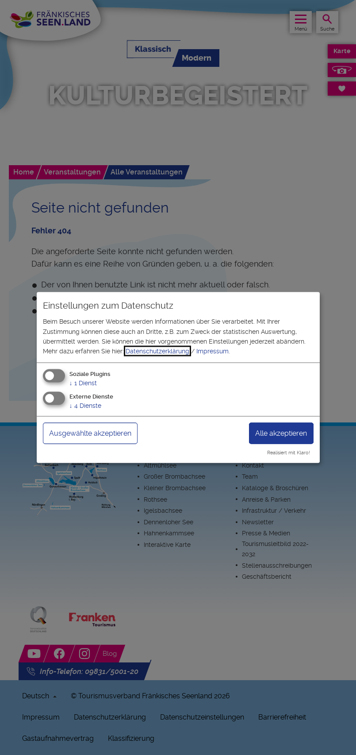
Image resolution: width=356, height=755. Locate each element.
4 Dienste (85, 405)
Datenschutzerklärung (157, 351)
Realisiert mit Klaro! (288, 453)
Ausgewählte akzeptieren (90, 433)
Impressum (212, 351)
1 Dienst (83, 382)
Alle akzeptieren (281, 433)
